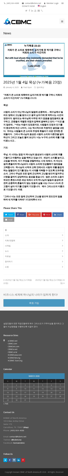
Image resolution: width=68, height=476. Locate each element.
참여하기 (9, 261)
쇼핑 (7, 266)
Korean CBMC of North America (26, 472)
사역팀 (8, 245)
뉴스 (7, 251)
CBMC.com (12, 343)
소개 (7, 235)
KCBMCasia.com (15, 355)
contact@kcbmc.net (33, 3)
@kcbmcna (16, 439)
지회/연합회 (10, 240)
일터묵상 (40, 87)
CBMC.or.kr (12, 352)
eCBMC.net (12, 340)
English (42, 6)
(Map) (26, 427)
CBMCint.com (13, 346)
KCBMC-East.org (15, 360)
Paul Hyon (27, 87)
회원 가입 (34, 302)
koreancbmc (19, 443)
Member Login (53, 3)
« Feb (5, 403)
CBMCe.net (12, 349)
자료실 (8, 256)
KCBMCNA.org (14, 357)
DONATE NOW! (28, 6)
